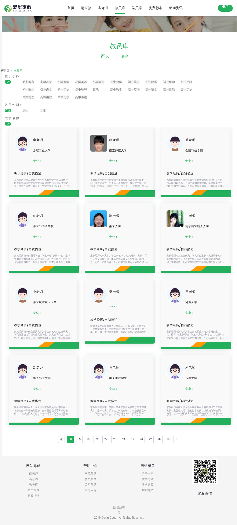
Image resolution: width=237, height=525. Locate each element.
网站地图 (148, 490)
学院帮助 (90, 473)
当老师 (103, 8)
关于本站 (148, 473)
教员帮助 (90, 479)
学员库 (137, 8)
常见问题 (90, 490)
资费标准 (155, 8)
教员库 (120, 8)
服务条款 (148, 484)
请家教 (86, 8)
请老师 (33, 473)
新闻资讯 (176, 8)
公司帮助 (90, 484)
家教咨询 (33, 495)
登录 (225, 6)
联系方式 (148, 479)
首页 (71, 8)
